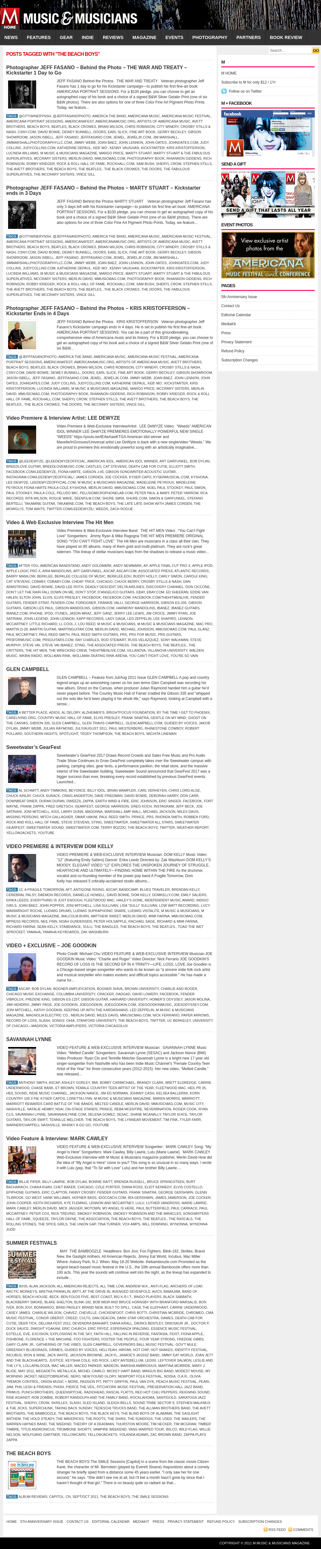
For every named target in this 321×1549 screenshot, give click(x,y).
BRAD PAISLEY (68, 1307)
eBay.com (155, 592)
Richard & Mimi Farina (177, 921)
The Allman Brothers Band (164, 1408)
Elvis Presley (67, 597)
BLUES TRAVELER (155, 889)
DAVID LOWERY (145, 994)
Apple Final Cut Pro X (169, 565)
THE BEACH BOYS (61, 169)
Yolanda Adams (133, 1434)
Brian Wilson (110, 126)
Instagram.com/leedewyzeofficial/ (40, 477)
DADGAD (123, 994)
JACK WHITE (57, 1355)
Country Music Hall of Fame (65, 718)
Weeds (102, 509)
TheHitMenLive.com (107, 650)
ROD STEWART (113, 640)
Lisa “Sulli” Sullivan (138, 905)
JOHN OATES (155, 142)
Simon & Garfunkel (167, 498)
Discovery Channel (165, 587)
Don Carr (189, 796)
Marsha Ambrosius (138, 1366)
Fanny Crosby (82, 1192)
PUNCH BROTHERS (38, 1392)
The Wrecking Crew (68, 650)
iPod (49, 613)
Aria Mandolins (57, 571)
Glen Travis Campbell (103, 723)
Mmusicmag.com (109, 158)
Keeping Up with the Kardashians (96, 1010)
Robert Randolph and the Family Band (91, 1397)
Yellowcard (74, 1434)
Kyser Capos (53, 1098)
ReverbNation (157, 1109)
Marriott (190, 1098)
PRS (123, 634)
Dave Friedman (108, 796)
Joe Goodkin (65, 1004)
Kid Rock (100, 1360)
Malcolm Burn (75, 916)
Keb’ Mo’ (100, 148)
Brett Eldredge (180, 1082)
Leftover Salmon (174, 1360)
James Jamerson (170, 1197)
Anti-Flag (159, 1286)
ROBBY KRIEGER (40, 164)
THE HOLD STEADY (38, 1419)
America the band (109, 116)
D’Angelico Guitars (116, 592)
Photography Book (146, 158)
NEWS (11, 37)
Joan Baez (107, 142)
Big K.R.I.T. (123, 1297)
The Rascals (181, 1219)
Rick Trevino (63, 1213)
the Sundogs (140, 1419)
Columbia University (75, 994)
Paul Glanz (198, 629)
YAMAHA (33, 932)
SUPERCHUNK (41, 1408)
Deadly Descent (100, 587)
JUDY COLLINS (63, 383)
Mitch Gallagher (56, 817)
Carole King (195, 576)
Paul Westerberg (126, 728)
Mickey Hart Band (123, 1371)
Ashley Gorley (76, 1082)
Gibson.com (103, 608)
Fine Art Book (142, 132)
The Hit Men (36, 650)
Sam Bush (145, 164)
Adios (54, 712)
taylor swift (35, 1120)
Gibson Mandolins (72, 608)
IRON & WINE (35, 1355)
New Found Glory (99, 1376)
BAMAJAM (172, 1291)
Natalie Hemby (40, 1109)
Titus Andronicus (38, 1429)
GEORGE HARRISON (142, 603)
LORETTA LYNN (79, 1098)
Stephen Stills (197, 164)
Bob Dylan (200, 461)
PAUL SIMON (195, 488)
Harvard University (128, 999)
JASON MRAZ (80, 613)
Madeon (110, 1366)
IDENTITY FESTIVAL (191, 1350)
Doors (99, 132)
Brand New (92, 1307)
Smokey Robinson (94, 1213)
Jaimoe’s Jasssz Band (139, 1355)
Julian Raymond (58, 728)
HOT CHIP (141, 1350)
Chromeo (195, 1313)
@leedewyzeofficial (66, 461)
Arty (76, 1291)
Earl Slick (117, 132)
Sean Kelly (47, 927)
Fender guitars (112, 1192)
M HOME (229, 73)
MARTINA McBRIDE (174, 1366)
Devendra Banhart (90, 1323)
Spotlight (68, 734)
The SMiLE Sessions (150, 1496)
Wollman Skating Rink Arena (99, 656)
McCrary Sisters (50, 158)
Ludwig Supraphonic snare (99, 911)
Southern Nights (40, 734)
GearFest (84, 806)
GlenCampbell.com (144, 723)
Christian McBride (166, 1313)
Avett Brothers (186, 362)
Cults (84, 1318)
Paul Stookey (19, 493)
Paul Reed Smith (54, 634)
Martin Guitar (43, 629)
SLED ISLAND (94, 1403)
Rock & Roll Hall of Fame (81, 164)
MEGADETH (45, 1371)
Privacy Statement (236, 342)
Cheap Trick (83, 581)
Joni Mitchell (37, 811)
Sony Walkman (174, 640)
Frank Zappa (32, 806)
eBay (141, 592)
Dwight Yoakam (45, 1328)
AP (145, 565)
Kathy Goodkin (48, 1010)
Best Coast (101, 1297)
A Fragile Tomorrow (44, 889)
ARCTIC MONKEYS (21, 1291)
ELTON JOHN (30, 597)
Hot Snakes (162, 1350)
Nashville (15, 1109)
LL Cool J (67, 624)
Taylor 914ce (175, 1114)
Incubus (14, 1355)
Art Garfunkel (174, 461)
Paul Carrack (184, 1208)
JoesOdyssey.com (191, 1004)
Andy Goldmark (97, 565)
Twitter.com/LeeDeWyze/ (70, 509)
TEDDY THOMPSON (96, 734)
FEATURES (39, 37)
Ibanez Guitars (185, 608)
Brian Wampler (121, 790)
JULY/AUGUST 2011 (91, 728)
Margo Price (111, 153)
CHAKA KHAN (41, 1187)
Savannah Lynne (30, 1114)
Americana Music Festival (186, 116)
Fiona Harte (69, 472)
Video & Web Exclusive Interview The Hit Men (59, 522)
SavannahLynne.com (67, 1114)
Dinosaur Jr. (177, 1323)
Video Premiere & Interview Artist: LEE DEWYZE (63, 418)
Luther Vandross (163, 1203)
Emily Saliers (194, 895)
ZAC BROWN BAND (166, 1434)
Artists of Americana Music (163, 121)
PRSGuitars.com (57, 640)
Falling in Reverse (131, 1334)
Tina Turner (109, 1224)
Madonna (94, 811)
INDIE (87, 37)
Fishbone (15, 1339)
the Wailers (185, 1419)
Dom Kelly (140, 895)
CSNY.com (27, 132)
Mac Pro (204, 624)
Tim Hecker (161, 1424)
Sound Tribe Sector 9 (153, 1403)
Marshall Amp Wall (123, 811)
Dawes (167, 1318)
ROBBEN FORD (196, 817)
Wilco (171, 1429)
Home (12, 1521)
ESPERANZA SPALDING (129, 1328)
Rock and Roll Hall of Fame (32, 822)
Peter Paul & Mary (152, 493)
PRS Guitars (169, 634)
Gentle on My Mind (168, 718)
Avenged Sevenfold (131, 1291)
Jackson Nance (84, 1093)
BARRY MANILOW (20, 576)
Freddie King (38, 999)
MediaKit (228, 324)
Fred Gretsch (59, 806)
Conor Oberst (50, 1318)
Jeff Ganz (102, 613)
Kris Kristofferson (185, 148)
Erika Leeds (17, 900)
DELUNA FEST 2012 (55, 1323)
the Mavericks (70, 1419)
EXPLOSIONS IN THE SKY (71, 1334)
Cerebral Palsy (21, 895)
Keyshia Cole (77, 1360)
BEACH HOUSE (35, 1297)
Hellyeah (108, 1350)
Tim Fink (170, 1120)
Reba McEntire (128, 1109)
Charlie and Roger (179, 989)
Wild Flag (188, 1429)
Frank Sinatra (135, 718)
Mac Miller (61, 1366)
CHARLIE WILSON (46, 1313)
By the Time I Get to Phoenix (183, 712)
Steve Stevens (75, 822)
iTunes (61, 613)
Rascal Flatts (119, 1392)
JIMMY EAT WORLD (177, 1355)
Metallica (66, 1371)
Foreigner (86, 603)
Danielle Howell (89, 895)
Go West (33, 1197)
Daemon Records (54, 895)
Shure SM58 (113, 498)
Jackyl (110, 1355)
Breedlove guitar (23, 466)
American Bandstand (60, 565)
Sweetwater (116, 822)
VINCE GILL (85, 174)
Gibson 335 (40, 723)
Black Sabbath (177, 1297)
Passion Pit (90, 1381)
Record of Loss (21, 1020)
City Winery (168, 126)
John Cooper (18, 1203)
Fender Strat (36, 603)
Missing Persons (22, 817)
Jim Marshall (165, 137)
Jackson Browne (86, 1355)
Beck (54, 1297)
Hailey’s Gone (130, 900)
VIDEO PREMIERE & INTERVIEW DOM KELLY (59, 846)
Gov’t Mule (185, 1344)
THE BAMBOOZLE (41, 1413)
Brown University (142, 989)
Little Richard (43, 624)
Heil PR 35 (197, 1088)
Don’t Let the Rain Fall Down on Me (40, 592)
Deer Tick (27, 1323)
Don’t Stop (85, 592)
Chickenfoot (111, 1313)
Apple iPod (202, 565)
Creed (71, 1318)
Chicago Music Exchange (30, 994)
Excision (40, 1334)
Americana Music (144, 116)
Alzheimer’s (93, 712)
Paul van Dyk (142, 1381)
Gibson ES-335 (174, 603)
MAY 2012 (26, 1371)
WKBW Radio (30, 656)
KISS (55, 811)
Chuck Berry (126, 581)
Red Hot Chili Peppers (156, 1392)
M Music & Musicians (116, 624)
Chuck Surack (46, 796)
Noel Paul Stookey (165, 488)
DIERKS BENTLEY (148, 1323)
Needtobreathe (53, 1376)
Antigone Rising (89, 889)
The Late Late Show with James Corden (154, 503)
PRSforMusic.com (23, 640)
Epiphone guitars (23, 1192)
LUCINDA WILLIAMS (22, 153)
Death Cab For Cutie (148, 466)
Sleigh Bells (119, 1403)
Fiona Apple (192, 1334)
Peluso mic (67, 493)
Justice (56, 1360)
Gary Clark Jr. (20, 1344)
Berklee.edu (119, 576)
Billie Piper (29, 1182)
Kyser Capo (140, 477)
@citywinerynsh (35, 116)
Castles (93, 466)
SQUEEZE (41, 1219)
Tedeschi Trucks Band (115, 1408)
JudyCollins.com (39, 148)
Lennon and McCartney (111, 1203)
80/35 (23, 1286)
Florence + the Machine (49, 1339)
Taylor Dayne (64, 1219)
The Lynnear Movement (139, 1120)
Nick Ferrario (166, 1015)
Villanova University (167, 650)
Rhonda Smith (169, 817)
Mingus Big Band (158, 1371)
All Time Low (112, 1286)
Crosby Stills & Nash (180, 367)
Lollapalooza (36, 1366)
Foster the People (119, 1339)
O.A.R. (182, 1376)
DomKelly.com (165, 895)
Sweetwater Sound (45, 827)
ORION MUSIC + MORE (59, 1381)
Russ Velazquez (143, 640)
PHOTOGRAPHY (209, 37)
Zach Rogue (121, 509)
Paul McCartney (21, 634)
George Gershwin (175, 1192)
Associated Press (155, 571)
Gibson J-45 (93, 472)
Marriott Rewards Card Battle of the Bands (49, 1104)
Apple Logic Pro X (23, 571)
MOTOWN (92, 1208)
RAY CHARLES (87, 640)
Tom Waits (35, 509)
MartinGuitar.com (75, 629)
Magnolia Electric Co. (47, 1015)
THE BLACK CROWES (122, 169)
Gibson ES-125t (65, 999)
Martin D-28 (17, 629)
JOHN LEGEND (36, 618)
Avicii (157, 1291)
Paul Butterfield (152, 1208)
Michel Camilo (91, 1371)
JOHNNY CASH (142, 1093)
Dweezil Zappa (79, 801)
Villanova (136, 650)
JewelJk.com (139, 137)
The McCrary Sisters (54, 174)
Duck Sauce (17, 1328)
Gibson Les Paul (38, 608)
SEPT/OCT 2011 (85, 1496)
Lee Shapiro (164, 618)
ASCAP (109, 571)
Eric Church (74, 1328)
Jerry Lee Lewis (129, 613)
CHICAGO (105, 581)
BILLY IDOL (96, 790)
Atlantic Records (191, 571)
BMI (95, 1082)
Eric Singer (170, 801)
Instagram (164, 806)
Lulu (140, 1203)
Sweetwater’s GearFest (33, 747)
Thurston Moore (132, 1424)
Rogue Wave (60, 498)
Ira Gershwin (140, 1197)
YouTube (46, 833)
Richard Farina (20, 927)
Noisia (169, 1376)
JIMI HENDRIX (17, 1004)
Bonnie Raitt (101, 1182)
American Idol (100, 461)
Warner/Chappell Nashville (33, 1125)
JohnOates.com (183, 142)
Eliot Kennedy (158, 1187)
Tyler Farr (190, 1120)
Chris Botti (136, 1313)
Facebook (91, 597)
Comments (303, 1530)
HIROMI (125, 1350)
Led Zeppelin (139, 618)
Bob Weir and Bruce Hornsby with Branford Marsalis (145, 1302)
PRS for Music (142, 634)
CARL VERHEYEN (152, 790)
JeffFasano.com (96, 137)
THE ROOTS (96, 1419)
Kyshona (199, 477)
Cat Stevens (115, 466)
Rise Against (18, 1397)
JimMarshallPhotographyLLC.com (39, 142)
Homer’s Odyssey (166, 999)
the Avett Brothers (25, 169)
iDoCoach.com (112, 1197)
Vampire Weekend (110, 1429)
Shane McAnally (145, 1114)
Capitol (56, 1496)
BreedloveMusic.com (63, 466)
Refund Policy (232, 351)
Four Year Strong (157, 1339)
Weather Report (192, 827)
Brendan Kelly (185, 889)
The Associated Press (108, 645)
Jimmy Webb (84, 142)
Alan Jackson (42, 1286)
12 (20, 889)
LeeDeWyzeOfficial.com (53, 482)
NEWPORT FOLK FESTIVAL (140, 1376)
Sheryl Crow (168, 164)
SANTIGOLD (166, 1397)
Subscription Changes (239, 360)
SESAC (122, 1114)
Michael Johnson (137, 629)
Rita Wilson (36, 498)
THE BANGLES (106, 927)
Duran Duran (52, 801)
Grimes (55, 1350)
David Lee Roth (69, 587)
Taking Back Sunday (73, 1408)
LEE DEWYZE (17, 482)
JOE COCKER (116, 477)
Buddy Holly (144, 576)
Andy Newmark (127, 565)
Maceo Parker (88, 1366)
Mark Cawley (18, 1208)
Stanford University (96, 1020)
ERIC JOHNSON (144, 801)
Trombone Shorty (74, 1429)
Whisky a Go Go (76, 1125)
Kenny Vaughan (124, 148)
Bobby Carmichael (117, 1082)
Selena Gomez (101, 1114)
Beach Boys (38, 126)
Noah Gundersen (75, 921)
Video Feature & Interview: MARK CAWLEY (57, 1138)
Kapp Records (89, 618)
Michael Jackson (159, 811)
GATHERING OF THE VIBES (58, 1344)
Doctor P (199, 1323)
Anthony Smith (33, 1082)
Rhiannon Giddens (183, 158)
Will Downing (155, 1224)
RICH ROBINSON (141, 394)
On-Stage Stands (81, 1109)
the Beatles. (90, 169)
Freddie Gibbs (190, 1339)
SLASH (44, 1020)
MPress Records (22, 921)
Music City (193, 1104)
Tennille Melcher (66, 1120)
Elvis (47, 597)
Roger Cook (185, 1109)
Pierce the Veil (80, 1387)
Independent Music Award (169, 900)
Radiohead (94, 1392)
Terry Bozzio (113, 827)
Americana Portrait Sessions (34, 121)
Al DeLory (70, 712)
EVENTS (174, 37)
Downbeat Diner (21, 801)
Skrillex (59, 1403)
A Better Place (33, 712)
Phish (59, 1387)
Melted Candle (109, 1104)
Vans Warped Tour (146, 1429)
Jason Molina (197, 999)
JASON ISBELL (42, 137)
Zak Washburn (94, 932)
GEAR (66, 37)
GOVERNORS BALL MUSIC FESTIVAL (143, 1344)
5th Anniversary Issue (239, 297)
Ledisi (150, 1360)
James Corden (89, 477)
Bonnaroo (44, 1307)
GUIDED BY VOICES (180, 723)
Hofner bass (84, 1197)
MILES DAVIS (188, 811)
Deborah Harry (163, 796)
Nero (75, 1376)
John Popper (51, 905)
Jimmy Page (41, 1004)
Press (226, 333)
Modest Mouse (189, 1371)
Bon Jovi (24, 1307)
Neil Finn (49, 921)
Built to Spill (117, 1307)
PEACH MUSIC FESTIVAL (176, 1381)
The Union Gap (82, 1224)
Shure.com (136, 498)
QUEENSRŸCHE (68, 1392)
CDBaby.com (58, 581)
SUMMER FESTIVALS (31, 1243)
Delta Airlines (130, 587)
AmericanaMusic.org (115, 121)
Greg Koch (141, 806)
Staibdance (70, 927)
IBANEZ (163, 608)
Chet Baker (64, 1187)
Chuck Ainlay (18, 796)
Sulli (88, 927)
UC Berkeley (179, 1020)
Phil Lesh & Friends (33, 1387)
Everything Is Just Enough (56, 900)
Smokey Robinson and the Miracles (147, 1213)
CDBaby (39, 581)
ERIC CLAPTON (54, 1192)
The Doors (151, 169)
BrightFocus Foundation (131, 712)
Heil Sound (16, 1093)
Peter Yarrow (185, 493)
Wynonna (179, 1224)
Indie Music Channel (48, 1093)
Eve (26, 1334)
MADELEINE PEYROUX (155, 482)
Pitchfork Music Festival (121, 1387)
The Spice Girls (52, 1224)
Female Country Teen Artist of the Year (115, 1088)
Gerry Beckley (171, 132)
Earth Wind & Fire (112, 801)
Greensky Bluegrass (26, 1350)
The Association (94, 1219)
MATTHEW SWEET (106, 916)
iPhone (36, 613)
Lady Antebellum (127, 1360)
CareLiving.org (21, 718)
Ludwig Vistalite (143, 911)
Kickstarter (153, 148)
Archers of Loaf (186, 1286)
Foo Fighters (87, 1339)
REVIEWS (113, 37)
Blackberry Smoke (24, 1302)
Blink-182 (82, 1302)
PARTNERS (249, 37)
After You (28, 565)
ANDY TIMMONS (53, 790)
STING (80, 645)
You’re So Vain (184, 656)
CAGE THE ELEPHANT (150, 1307)
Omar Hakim (86, 817)
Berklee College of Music (80, 576)
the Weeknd (60, 1424)
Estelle (13, 1334)
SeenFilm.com (87, 498)
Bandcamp (128, 889)
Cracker (105, 994)
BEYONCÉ (77, 790)
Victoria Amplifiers (67, 1026)
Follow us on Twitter (245, 91)
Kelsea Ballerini (172, 1093)
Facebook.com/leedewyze (31, 472)
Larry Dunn (72, 811)
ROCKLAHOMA (142, 1397)
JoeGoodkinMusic (155, 1004)
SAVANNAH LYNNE (29, 1039)
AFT (68, 889)
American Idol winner (137, 461)
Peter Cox (39, 1213)
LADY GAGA (115, 618)
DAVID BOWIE (49, 132)
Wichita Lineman (161, 734)
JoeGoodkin (90, 1004)
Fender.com (62, 603)
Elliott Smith (182, 466)
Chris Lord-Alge (184, 790)
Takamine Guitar (39, 503)
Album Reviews (33, 1496)
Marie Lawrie (194, 1203)
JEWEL (119, 137)
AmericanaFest (79, 121)
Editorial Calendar (236, 315)
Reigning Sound (195, 1392)
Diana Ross (132, 1187)
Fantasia (159, 1334)
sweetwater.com (82, 827)
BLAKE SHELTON (58, 1302)
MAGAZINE (144, 37)
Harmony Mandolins (135, 608)
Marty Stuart (139, 153)
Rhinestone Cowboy (164, 728)
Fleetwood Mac (99, 900)
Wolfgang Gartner (41, 1434)
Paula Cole (44, 493)
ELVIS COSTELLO (188, 1187)
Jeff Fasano (67, 137)
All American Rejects (77, 1286)
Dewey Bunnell (76, 132)
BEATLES (59, 126)
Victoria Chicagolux (108, 1026)
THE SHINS (117, 1419)
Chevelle (88, 1313)
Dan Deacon (103, 1318)
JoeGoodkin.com (120, 1004)
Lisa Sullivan (105, 905)
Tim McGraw (185, 1424)
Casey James (18, 1313)
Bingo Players (147, 1297)
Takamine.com (70, 503)
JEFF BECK (185, 806)
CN (68, 1496)
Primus (13, 1392)
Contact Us (230, 306)
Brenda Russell (129, 1182)
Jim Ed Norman (114, 1093)
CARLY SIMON (170, 576)
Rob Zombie (42, 1397)
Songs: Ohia (63, 1020)
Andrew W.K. (137, 1286)
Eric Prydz (98, 1328)
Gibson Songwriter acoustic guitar (141, 472)
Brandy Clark (150, 1082)
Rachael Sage (141, 921)
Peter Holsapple (110, 921)
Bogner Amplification (74, 989)
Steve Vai (31, 645)
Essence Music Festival (173, 1328)
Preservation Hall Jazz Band (175, 1387)
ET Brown (64, 1088)
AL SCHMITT (29, 790)
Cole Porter (107, 1187)
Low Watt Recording (179, 905)
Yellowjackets (21, 833)
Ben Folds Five (75, 1297)
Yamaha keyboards (61, 932)
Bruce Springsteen (165, 1182)
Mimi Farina (159, 916)
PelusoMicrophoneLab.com (106, 493)
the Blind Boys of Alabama (146, 1413)
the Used (163, 1419)
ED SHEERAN (177, 592)
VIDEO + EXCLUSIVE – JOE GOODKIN (51, 945)
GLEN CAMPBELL (27, 669)
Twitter (167, 827)
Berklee (45, 576)
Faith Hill (103, 1334)
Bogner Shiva (110, 989)
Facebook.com (117, 597)
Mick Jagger (71, 1208)
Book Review (286, 37)
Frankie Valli (110, 603)
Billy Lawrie (53, 1182)
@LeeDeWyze (31, 461)
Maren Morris (166, 1098)
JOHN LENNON (130, 142)
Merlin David (81, 158)
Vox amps (131, 1224)
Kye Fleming (75, 1203)
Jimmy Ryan (177, 613)
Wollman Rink (57, 656)
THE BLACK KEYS (104, 1413)
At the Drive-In (96, 1291)
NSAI (59, 1109)
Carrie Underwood (188, 1307)
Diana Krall (121, 1323)
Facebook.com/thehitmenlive (160, 597)
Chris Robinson (140, 126)
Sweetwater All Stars (151, 822)
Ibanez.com (16, 613)
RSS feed (277, 1530)
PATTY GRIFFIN (115, 1381)
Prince (138, 817)
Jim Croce (155, 613)
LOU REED (86, 624)
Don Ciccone (197, 587)
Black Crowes (82, 126)
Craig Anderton (77, 796)
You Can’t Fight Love (149, 656)
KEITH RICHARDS (47, 1203)
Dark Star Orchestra (138, 1318)
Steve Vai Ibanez (57, 645)
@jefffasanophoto (72, 116)
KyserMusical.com (171, 477)
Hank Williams (56, 1197)
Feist (174, 1334)
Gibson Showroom (194, 372)
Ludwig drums (57, 911)
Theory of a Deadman (93, 1424)
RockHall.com (120, 164)
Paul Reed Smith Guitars (94, 634)
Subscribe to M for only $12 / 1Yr (248, 82)
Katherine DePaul (74, 148)
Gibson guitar (94, 999)
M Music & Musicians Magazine (68, 153)
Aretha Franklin (54, 1291)
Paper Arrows (195, 1015)
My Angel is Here (118, 1208)
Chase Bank (42, 1088)
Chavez (70, 1313)
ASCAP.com (126, 571)
